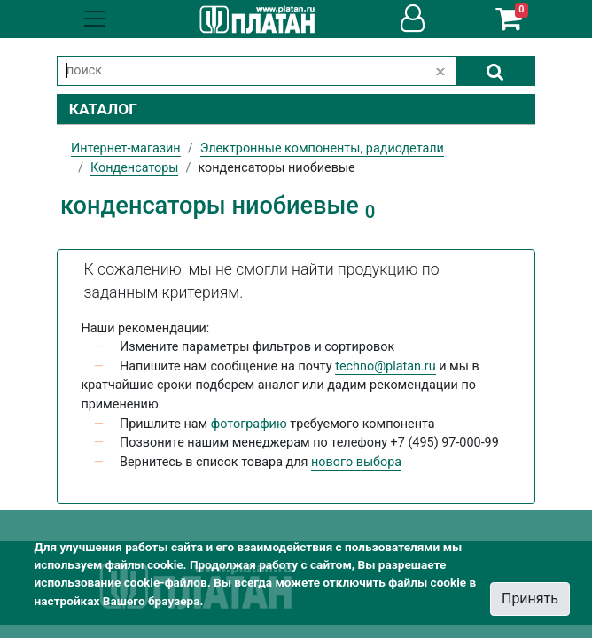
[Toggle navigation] (95, 18)
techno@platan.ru (385, 366)
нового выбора (356, 462)
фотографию (246, 424)
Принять (530, 598)
